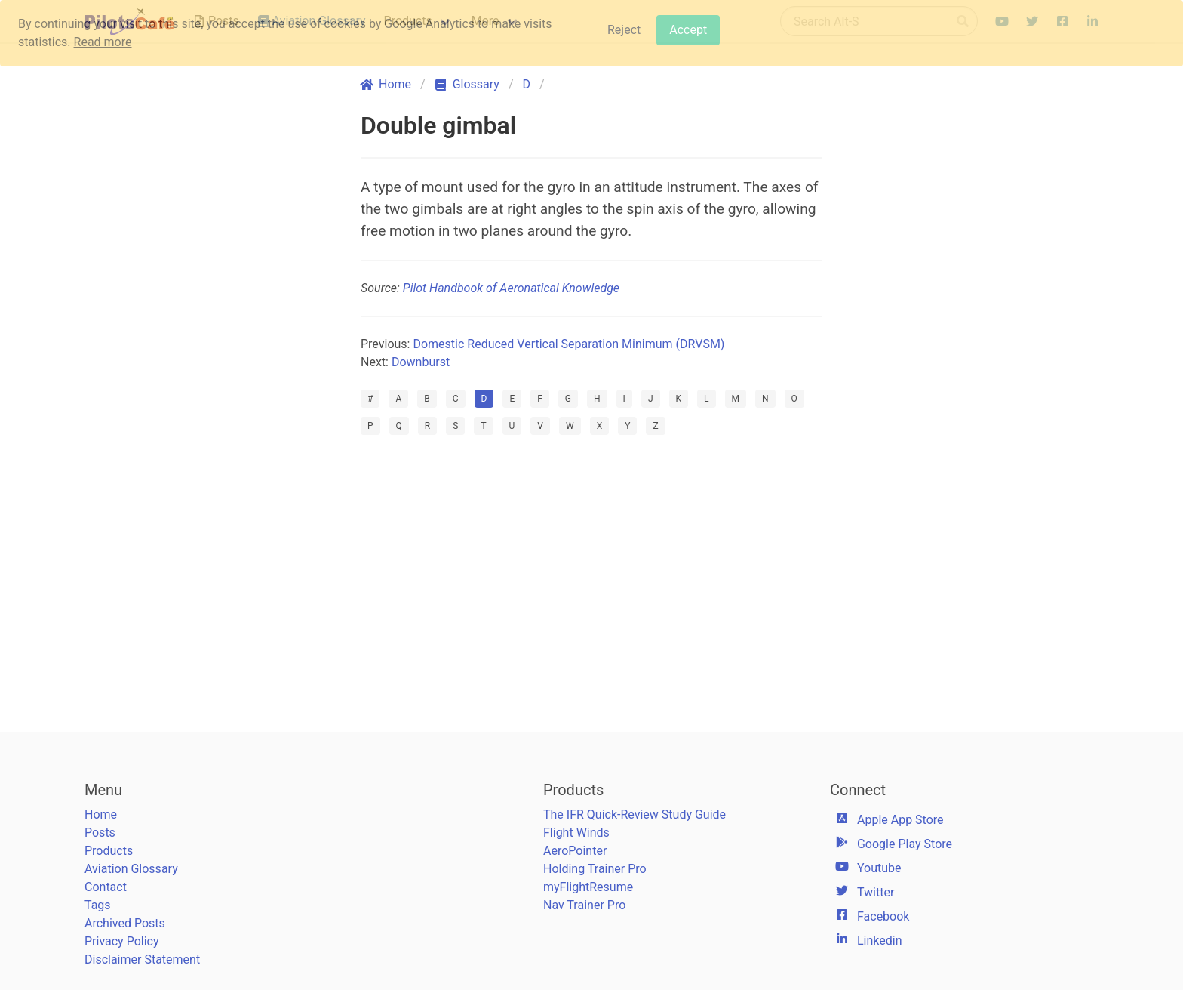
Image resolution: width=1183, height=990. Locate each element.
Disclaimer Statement (142, 959)
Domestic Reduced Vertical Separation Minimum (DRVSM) (568, 344)
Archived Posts (124, 923)
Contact (105, 887)
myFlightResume (588, 887)
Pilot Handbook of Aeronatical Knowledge (511, 288)
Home (100, 814)
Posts (99, 832)
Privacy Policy (121, 941)
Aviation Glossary (131, 869)
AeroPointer (575, 851)
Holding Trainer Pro (595, 869)
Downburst (421, 362)
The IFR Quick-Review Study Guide (634, 814)
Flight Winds (576, 832)
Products (108, 851)
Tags (97, 905)
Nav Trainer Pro (584, 905)
